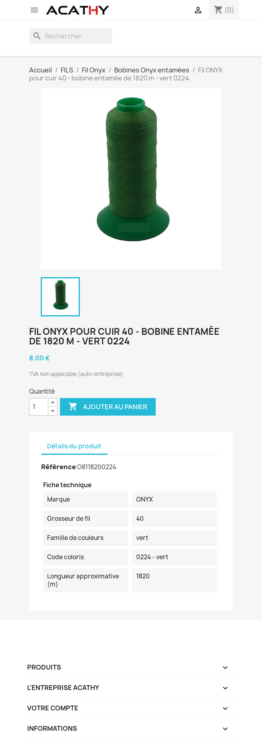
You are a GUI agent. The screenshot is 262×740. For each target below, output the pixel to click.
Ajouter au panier (107, 407)
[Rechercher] (70, 36)
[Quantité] (38, 407)
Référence (58, 467)
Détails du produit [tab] (74, 446)
